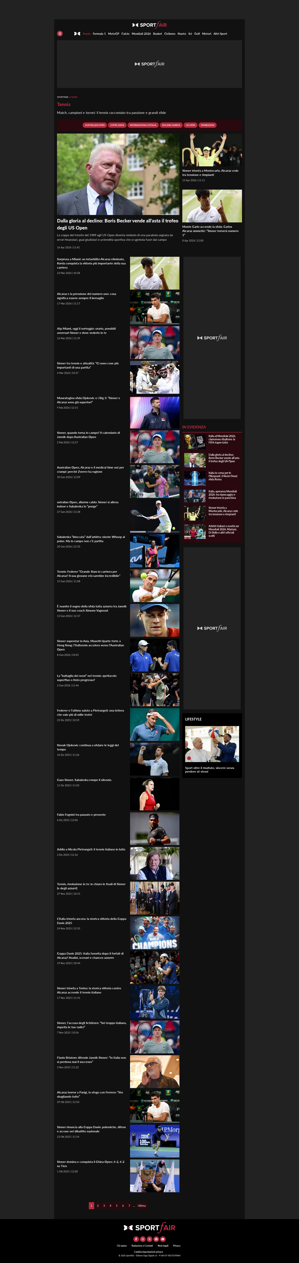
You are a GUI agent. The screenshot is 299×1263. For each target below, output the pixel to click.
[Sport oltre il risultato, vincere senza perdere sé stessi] (189, 758)
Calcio (125, 33)
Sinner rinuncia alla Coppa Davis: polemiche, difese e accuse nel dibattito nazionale (90, 1129)
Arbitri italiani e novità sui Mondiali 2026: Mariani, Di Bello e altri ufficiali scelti (224, 530)
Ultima (142, 1205)
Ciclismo (169, 33)
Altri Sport (220, 33)
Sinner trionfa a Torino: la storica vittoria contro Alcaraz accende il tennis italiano (87, 990)
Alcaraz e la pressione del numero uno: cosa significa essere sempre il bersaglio (90, 295)
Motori (206, 33)
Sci (190, 33)
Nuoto (182, 33)
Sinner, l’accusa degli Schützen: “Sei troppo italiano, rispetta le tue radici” (89, 1025)
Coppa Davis (117, 125)
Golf (197, 33)
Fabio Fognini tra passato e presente (84, 814)
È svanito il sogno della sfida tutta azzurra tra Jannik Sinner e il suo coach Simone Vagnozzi (91, 608)
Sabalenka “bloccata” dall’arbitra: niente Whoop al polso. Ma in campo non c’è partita (90, 539)
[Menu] (60, 33)
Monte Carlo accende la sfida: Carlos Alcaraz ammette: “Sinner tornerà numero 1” (209, 230)
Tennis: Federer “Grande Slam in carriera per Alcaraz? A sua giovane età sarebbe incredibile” (90, 575)
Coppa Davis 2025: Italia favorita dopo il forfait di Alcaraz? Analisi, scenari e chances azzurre (90, 957)
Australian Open (94, 125)
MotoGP (113, 33)
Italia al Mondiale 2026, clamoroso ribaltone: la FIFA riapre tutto (222, 439)
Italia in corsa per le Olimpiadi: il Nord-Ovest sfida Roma (223, 476)
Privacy (176, 1245)
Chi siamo (122, 1245)
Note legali (163, 1245)
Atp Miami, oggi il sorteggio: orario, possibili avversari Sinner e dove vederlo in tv (90, 330)
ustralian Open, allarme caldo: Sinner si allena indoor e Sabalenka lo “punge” (91, 504)
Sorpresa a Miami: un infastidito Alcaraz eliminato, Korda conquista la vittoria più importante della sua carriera (87, 263)
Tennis (87, 33)
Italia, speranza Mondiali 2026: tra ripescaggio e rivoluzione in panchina (223, 494)
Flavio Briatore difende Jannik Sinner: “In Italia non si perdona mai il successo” (88, 1059)
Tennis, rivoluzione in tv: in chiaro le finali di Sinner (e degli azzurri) (90, 886)
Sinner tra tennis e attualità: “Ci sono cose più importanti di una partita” (91, 365)
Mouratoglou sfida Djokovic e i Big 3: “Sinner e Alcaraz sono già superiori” (91, 400)
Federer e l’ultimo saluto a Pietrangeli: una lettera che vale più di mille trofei (89, 712)
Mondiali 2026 (141, 33)
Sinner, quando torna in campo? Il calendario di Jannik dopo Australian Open (92, 434)
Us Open (190, 125)
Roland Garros (171, 125)
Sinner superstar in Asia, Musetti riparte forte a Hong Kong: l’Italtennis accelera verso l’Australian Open (91, 645)
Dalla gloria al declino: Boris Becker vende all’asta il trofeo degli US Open (224, 458)
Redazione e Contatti (142, 1245)
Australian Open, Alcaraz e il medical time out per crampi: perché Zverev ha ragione (91, 469)
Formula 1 (99, 33)
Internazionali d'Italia (143, 125)
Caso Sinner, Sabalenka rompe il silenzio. (87, 780)
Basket (157, 33)
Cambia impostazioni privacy (148, 1251)
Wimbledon (207, 125)
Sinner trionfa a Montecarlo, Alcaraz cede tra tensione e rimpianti (209, 172)
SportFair (62, 97)
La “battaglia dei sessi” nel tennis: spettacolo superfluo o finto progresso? (90, 677)
